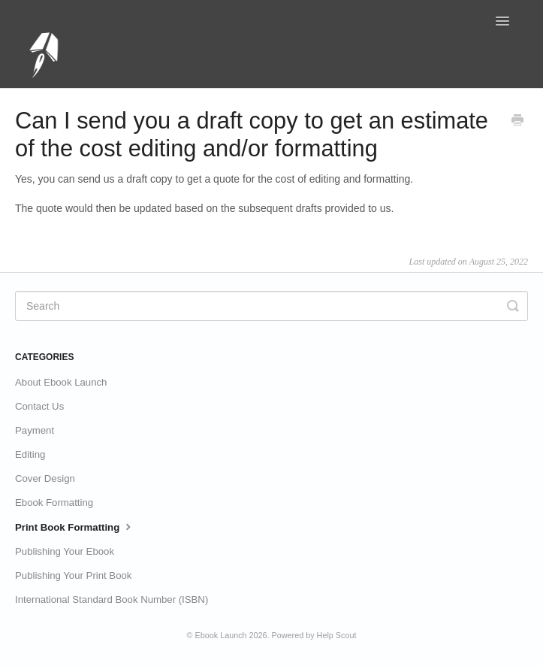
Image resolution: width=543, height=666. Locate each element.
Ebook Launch (221, 635)
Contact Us (39, 406)
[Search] (271, 306)
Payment (34, 430)
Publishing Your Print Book (73, 575)
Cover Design (45, 478)
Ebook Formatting (54, 502)
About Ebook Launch (61, 382)
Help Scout (337, 635)
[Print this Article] (517, 122)
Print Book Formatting (74, 526)
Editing (30, 454)
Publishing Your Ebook (64, 551)
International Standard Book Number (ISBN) (111, 599)
